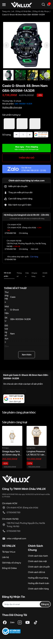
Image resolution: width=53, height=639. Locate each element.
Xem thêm (26, 354)
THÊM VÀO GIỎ (26, 157)
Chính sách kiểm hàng (38, 588)
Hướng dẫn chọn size (12, 107)
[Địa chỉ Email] (26, 604)
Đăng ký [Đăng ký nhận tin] (45, 604)
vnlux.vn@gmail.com (16, 538)
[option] (26, 45)
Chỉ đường (23, 233)
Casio (13, 297)
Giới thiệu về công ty (11, 562)
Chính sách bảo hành (38, 555)
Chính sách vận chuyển (39, 566)
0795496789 (10, 233)
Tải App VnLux (8, 551)
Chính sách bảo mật (37, 561)
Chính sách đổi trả (36, 572)
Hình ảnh (34, 249)
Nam (12, 333)
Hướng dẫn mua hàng (38, 577)
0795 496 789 (27, 170)
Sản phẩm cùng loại (14, 422)
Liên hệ (5, 557)
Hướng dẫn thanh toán (38, 583)
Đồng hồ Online (9, 568)
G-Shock (14, 309)
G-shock (17, 101)
